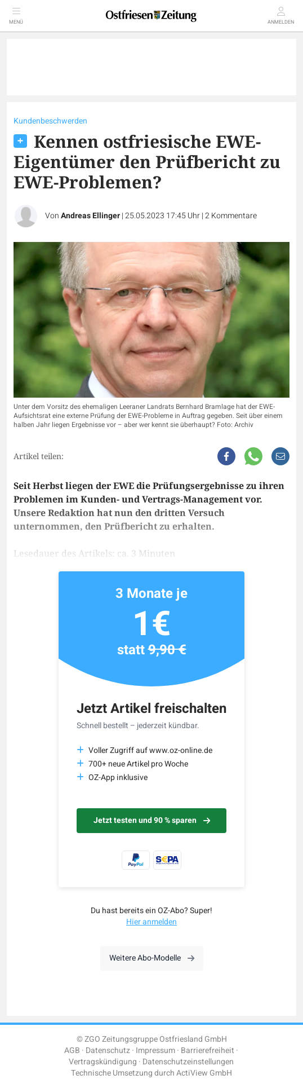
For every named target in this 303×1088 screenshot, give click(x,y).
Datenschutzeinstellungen (188, 1062)
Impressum (155, 1050)
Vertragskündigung (103, 1062)
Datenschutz (108, 1050)
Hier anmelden (151, 922)
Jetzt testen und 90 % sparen (151, 820)
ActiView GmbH (204, 1073)
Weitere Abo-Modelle (151, 958)
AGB (72, 1050)
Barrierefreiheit (207, 1050)
